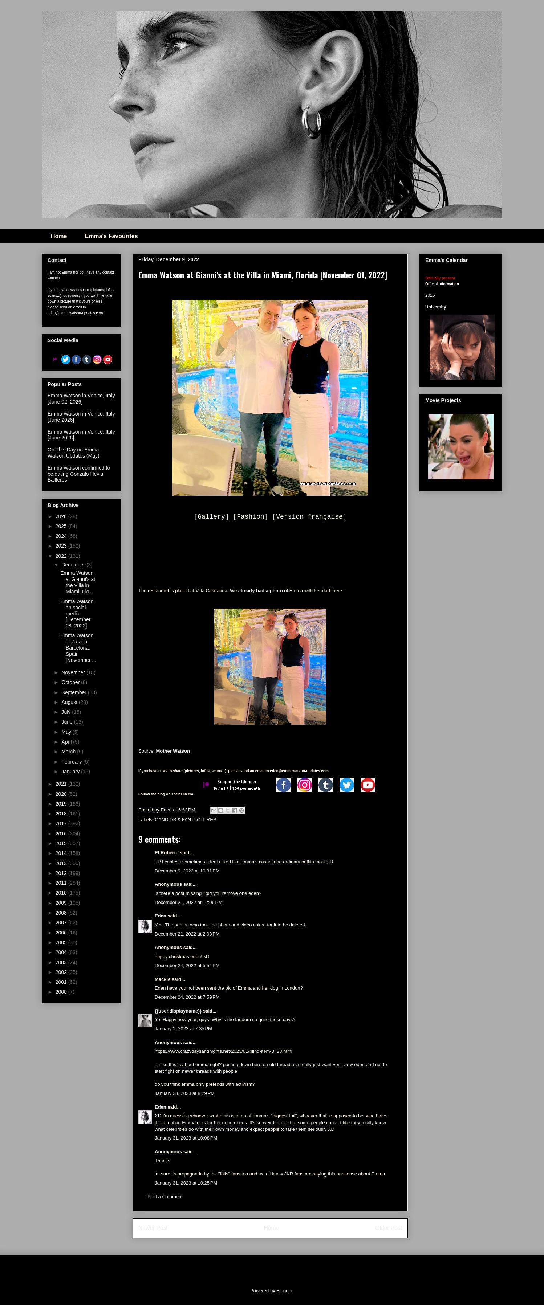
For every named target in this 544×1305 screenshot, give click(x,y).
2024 (62, 536)
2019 (62, 804)
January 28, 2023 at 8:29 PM (185, 1093)
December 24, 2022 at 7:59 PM (187, 997)
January (71, 771)
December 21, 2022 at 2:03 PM (187, 934)
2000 (62, 992)
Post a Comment (165, 1196)
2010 (62, 893)
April (67, 742)
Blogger (284, 1290)
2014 (62, 853)
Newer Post (153, 1228)
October (71, 682)
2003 (62, 962)
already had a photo (260, 590)
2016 (62, 833)
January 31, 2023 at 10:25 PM (186, 1183)
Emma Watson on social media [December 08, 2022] (76, 613)
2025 (62, 526)
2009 (62, 903)
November (73, 672)
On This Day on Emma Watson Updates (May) (74, 453)
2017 (62, 823)
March (69, 751)
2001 (62, 982)
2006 (62, 933)
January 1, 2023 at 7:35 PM (183, 1028)
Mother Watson (173, 751)
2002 (62, 972)
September (74, 692)
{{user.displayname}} (178, 1011)
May (66, 732)
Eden (160, 916)
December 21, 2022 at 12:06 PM (188, 902)
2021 (62, 784)
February (72, 762)
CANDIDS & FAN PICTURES (185, 819)
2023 (62, 546)
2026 (62, 516)
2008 (62, 913)
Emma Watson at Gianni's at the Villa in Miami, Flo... (77, 582)
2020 (62, 794)
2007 (62, 922)
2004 (62, 952)
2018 (62, 814)
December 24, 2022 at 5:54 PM (187, 965)
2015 (62, 843)
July (66, 712)
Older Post (388, 1228)
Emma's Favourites (111, 236)
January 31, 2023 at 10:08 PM (186, 1138)
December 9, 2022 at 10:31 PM (187, 871)
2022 (62, 556)
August (69, 702)
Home (59, 236)
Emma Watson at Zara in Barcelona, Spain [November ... (78, 648)
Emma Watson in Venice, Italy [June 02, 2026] (81, 399)
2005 (62, 942)
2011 (62, 883)
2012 (62, 873)
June (67, 722)
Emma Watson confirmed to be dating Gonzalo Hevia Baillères (79, 474)
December (73, 565)
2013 (62, 863)
